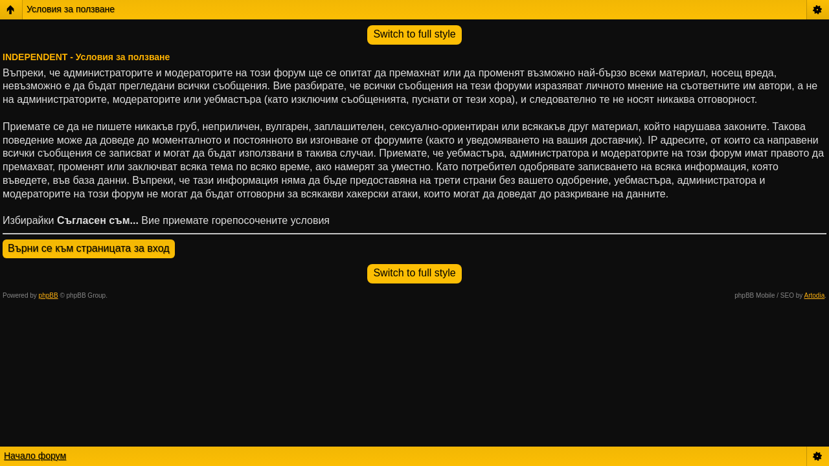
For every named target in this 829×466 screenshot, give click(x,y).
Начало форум (35, 455)
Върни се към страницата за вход (89, 248)
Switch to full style (414, 33)
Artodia (814, 295)
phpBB (48, 295)
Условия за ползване (71, 9)
